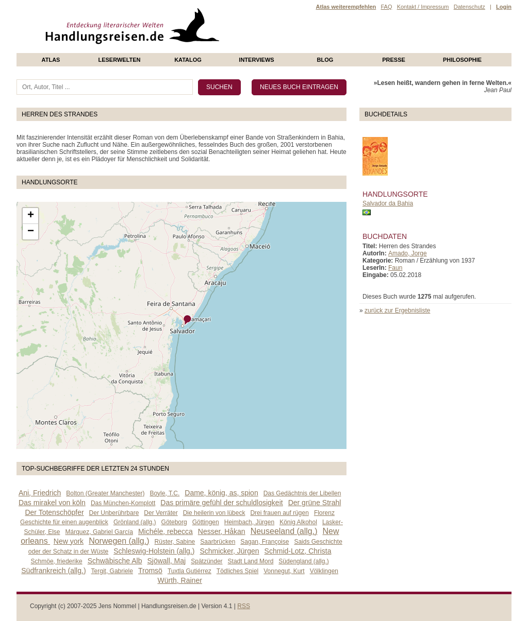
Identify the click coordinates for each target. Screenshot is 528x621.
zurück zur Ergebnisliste (397, 310)
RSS (243, 606)
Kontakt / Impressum (423, 7)
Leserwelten (119, 60)
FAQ (386, 7)
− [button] (30, 231)
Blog (325, 60)
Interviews (256, 60)
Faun (395, 267)
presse (393, 60)
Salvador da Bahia (387, 203)
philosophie (462, 60)
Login (504, 7)
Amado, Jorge (407, 253)
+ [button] (30, 215)
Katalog (188, 60)
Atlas (51, 60)
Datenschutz (469, 7)
